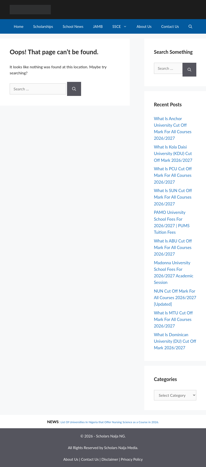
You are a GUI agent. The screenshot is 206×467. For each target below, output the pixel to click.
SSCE (122, 26)
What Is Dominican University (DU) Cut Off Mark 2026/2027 (175, 341)
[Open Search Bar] (190, 26)
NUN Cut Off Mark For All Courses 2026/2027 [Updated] (175, 297)
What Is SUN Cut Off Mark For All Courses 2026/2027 (173, 197)
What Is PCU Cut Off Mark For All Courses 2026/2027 (173, 175)
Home (18, 26)
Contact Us (170, 26)
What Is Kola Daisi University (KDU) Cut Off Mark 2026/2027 (173, 153)
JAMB (98, 26)
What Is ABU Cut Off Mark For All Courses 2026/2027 (173, 247)
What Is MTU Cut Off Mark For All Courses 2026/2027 (173, 319)
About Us (144, 26)
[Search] (74, 89)
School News (73, 26)
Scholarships (43, 26)
